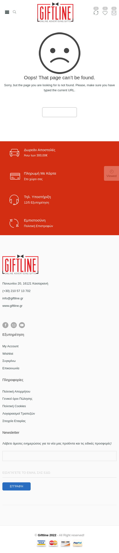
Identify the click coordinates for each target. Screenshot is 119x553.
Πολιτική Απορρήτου (16, 391)
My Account (10, 346)
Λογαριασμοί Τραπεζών (18, 413)
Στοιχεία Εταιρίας (14, 421)
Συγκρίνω (9, 361)
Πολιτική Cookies (14, 406)
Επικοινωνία (10, 368)
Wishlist (7, 353)
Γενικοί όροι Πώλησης (17, 398)
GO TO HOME (59, 112)
